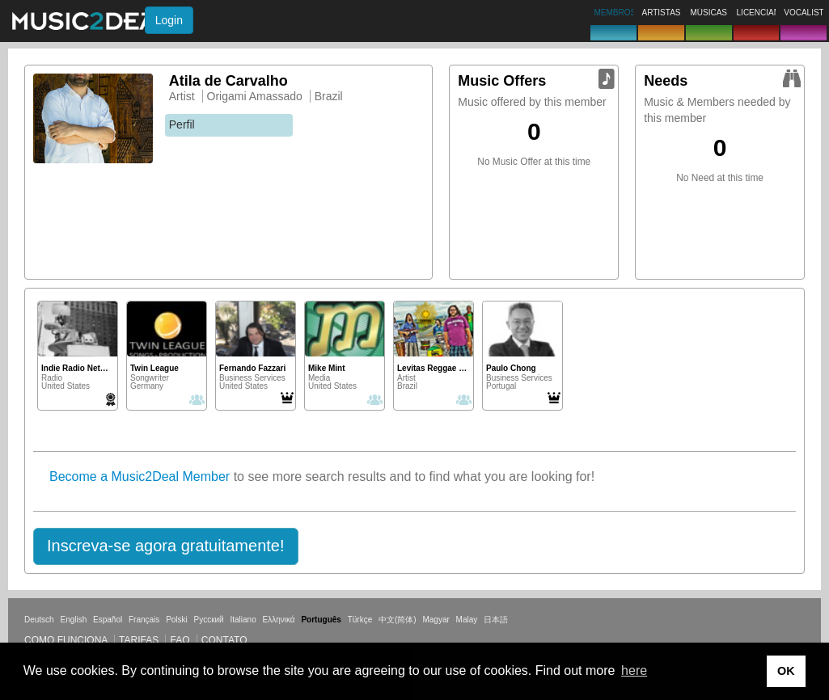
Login (169, 20)
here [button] (634, 670)
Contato (224, 640)
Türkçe (360, 619)
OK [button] (786, 670)
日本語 (496, 619)
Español (107, 619)
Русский (209, 619)
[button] (165, 546)
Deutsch (39, 619)
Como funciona (66, 640)
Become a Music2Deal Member (139, 476)
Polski (177, 619)
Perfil (182, 124)
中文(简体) (398, 619)
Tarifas (139, 640)
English (73, 619)
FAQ (179, 640)
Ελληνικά (279, 619)
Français (144, 619)
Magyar (435, 619)
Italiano (243, 619)
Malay (467, 619)
